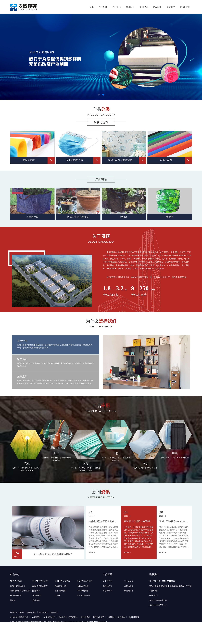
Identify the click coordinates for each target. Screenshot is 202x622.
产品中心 (116, 7)
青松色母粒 (85, 617)
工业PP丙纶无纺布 (40, 581)
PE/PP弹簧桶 (82, 591)
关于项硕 (103, 7)
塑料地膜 (36, 600)
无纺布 (21, 612)
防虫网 (57, 595)
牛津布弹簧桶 (60, 591)
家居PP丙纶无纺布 (17, 586)
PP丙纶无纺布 (16, 581)
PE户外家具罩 (16, 595)
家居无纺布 (107, 591)
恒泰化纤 (61, 617)
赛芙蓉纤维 (23, 617)
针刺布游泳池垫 (83, 595)
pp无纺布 (43, 612)
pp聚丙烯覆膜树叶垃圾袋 (20, 591)
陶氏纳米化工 (98, 617)
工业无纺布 (128, 581)
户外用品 (54, 612)
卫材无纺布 (128, 586)
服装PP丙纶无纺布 (40, 586)
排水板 (13, 600)
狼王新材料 (73, 617)
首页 (92, 7)
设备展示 (130, 7)
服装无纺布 (128, 591)
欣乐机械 (121, 617)
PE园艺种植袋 (83, 586)
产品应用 (157, 7)
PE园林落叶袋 (60, 586)
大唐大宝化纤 (49, 617)
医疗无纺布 (107, 586)
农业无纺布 (107, 581)
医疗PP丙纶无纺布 (62, 581)
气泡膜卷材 (37, 595)
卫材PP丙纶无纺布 (84, 581)
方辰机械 (111, 617)
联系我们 (171, 7)
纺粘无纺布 (31, 612)
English (185, 7)
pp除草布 (36, 591)
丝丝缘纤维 (36, 617)
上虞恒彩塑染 (134, 617)
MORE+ (92, 552)
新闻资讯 (144, 7)
